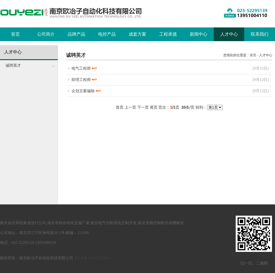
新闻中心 (198, 34)
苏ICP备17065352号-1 (92, 258)
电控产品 (107, 34)
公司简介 (46, 34)
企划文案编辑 (83, 91)
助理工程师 (81, 80)
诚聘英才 (13, 65)
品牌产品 (76, 34)
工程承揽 (168, 34)
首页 (15, 34)
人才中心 (229, 34)
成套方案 (137, 34)
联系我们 (259, 34)
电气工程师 (81, 68)
